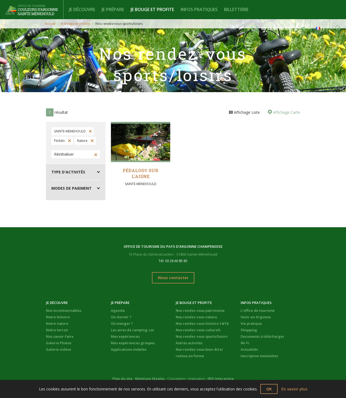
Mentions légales (150, 378)
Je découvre (82, 9)
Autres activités (189, 342)
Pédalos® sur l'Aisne (140, 173)
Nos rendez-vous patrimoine (200, 310)
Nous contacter (173, 277)
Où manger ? (122, 323)
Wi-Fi (245, 342)
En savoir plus (294, 389)
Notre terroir (57, 329)
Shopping (249, 329)
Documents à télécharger (262, 336)
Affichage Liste (246, 112)
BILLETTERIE (236, 9)
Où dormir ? (121, 317)
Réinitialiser (64, 154)
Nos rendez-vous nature (196, 317)
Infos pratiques (199, 9)
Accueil (50, 23)
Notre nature (57, 323)
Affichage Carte (286, 112)
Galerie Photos (58, 342)
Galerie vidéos (58, 349)
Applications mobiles (129, 349)
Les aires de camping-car (132, 329)
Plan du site (122, 378)
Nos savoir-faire (60, 336)
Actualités (249, 349)
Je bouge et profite (152, 9)
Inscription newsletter (259, 355)
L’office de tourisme (258, 310)
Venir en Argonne (256, 317)
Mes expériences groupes (133, 342)
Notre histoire (58, 317)
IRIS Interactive (221, 378)
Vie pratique (251, 323)
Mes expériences (125, 336)
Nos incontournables (63, 310)
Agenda (118, 310)
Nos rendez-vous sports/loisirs (202, 336)
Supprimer (90, 131)
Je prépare (113, 9)
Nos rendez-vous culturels (198, 329)
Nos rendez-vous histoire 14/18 (202, 323)
